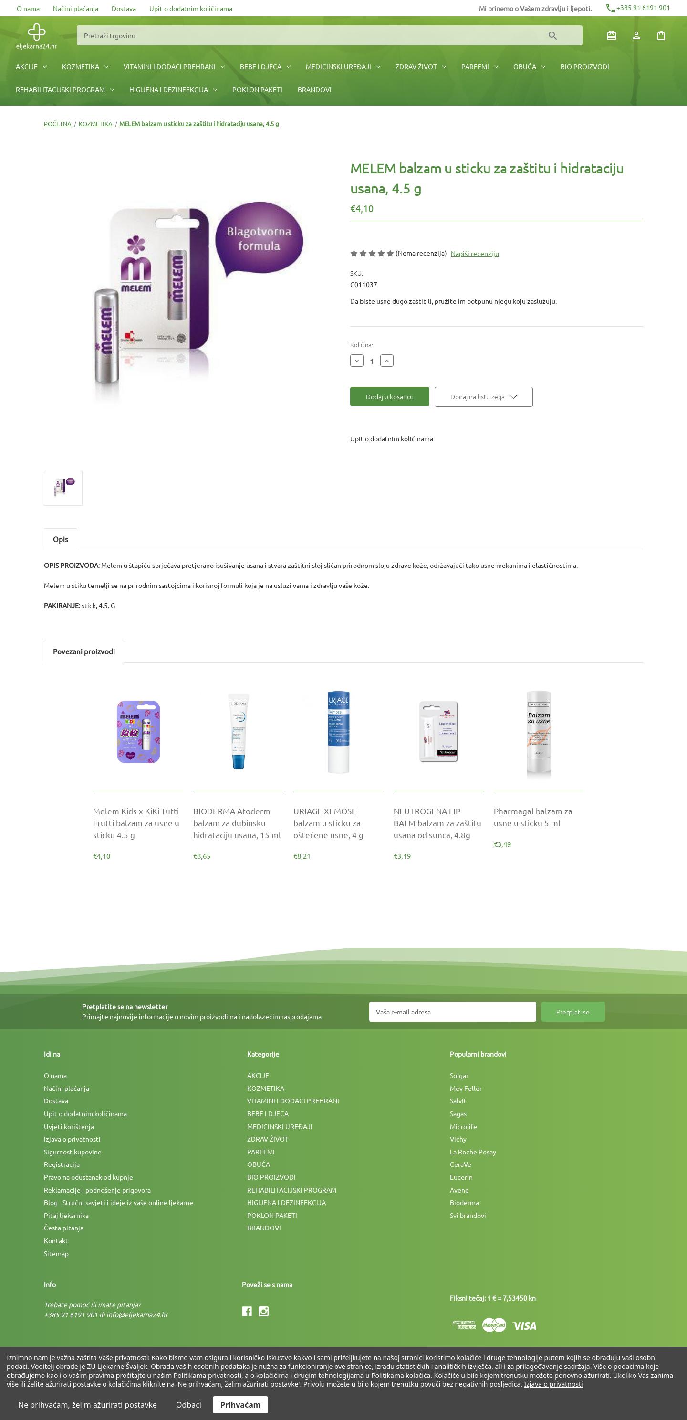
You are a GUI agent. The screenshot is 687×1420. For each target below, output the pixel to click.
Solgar (459, 1075)
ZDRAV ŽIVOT (421, 66)
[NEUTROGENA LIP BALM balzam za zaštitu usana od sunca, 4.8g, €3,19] (439, 823)
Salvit (458, 1100)
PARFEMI (479, 66)
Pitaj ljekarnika (66, 1215)
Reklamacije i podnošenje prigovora (97, 1189)
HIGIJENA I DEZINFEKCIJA (173, 89)
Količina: (361, 344)
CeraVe (460, 1164)
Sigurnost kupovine (73, 1151)
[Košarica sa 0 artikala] (661, 35)
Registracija (62, 1164)
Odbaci (188, 1404)
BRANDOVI (315, 89)
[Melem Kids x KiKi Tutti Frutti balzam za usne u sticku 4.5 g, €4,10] (138, 823)
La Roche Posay (473, 1151)
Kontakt (56, 1240)
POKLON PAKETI (257, 89)
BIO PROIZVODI (585, 66)
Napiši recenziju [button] (475, 253)
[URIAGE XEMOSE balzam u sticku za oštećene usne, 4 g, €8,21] (338, 823)
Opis (60, 539)
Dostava (124, 8)
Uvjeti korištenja (69, 1126)
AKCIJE (31, 66)
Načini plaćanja (75, 8)
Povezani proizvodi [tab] (84, 651)
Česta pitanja (63, 1227)
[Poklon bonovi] (611, 35)
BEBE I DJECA (265, 66)
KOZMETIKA (85, 66)
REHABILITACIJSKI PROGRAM (65, 89)
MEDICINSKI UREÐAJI (343, 66)
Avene (459, 1189)
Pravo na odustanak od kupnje (88, 1177)
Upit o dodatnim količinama (190, 8)
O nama (28, 8)
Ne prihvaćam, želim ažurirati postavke (87, 1404)
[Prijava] (636, 35)
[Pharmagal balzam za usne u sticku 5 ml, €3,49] (539, 817)
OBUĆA (529, 66)
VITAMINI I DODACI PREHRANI (174, 66)
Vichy (458, 1138)
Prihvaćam (240, 1404)
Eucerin (461, 1177)
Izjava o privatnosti (72, 1138)
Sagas (458, 1113)
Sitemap (56, 1253)
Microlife (463, 1126)
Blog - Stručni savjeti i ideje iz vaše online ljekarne (118, 1202)
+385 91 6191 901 (637, 7)
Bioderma (464, 1202)
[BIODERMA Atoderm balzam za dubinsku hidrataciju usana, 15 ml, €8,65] (238, 823)
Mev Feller (466, 1088)
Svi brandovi (468, 1215)
